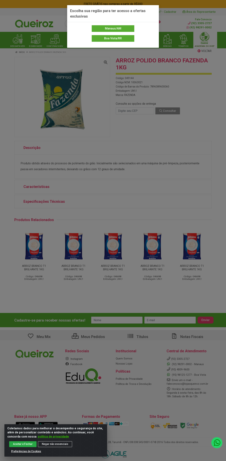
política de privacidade (53, 436)
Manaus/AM (113, 28)
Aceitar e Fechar (23, 444)
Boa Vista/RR (113, 38)
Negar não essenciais (55, 444)
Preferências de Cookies (26, 451)
